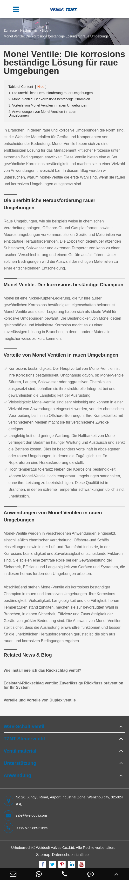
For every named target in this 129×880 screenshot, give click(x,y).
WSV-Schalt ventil (24, 726)
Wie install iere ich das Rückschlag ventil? (42, 670)
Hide (40, 87)
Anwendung (17, 775)
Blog (45, 30)
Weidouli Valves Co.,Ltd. (55, 847)
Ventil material (20, 751)
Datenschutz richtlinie (70, 855)
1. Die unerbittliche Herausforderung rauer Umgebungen (50, 93)
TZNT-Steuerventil (24, 738)
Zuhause (10, 30)
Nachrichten (29, 30)
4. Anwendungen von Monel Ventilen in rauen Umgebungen (42, 113)
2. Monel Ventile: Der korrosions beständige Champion (49, 99)
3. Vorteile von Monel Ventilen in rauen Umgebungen (47, 105)
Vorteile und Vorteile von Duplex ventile (40, 700)
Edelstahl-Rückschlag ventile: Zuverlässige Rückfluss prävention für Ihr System (63, 685)
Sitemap (43, 855)
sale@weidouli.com (25, 815)
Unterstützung (20, 763)
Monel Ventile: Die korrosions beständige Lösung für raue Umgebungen (57, 36)
